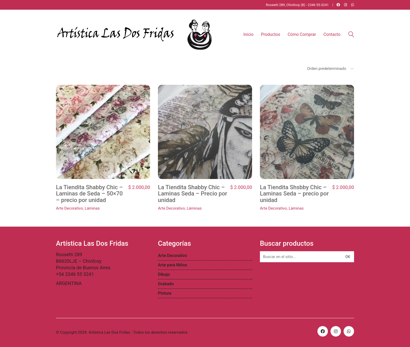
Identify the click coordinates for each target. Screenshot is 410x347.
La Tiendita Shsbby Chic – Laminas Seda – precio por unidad (294, 193)
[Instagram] (336, 331)
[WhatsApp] (349, 331)
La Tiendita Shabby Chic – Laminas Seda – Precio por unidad (192, 193)
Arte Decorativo (69, 208)
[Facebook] (322, 331)
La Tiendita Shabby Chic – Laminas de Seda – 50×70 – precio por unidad (89, 193)
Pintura (164, 293)
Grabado (166, 283)
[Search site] (351, 35)
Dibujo (164, 274)
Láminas (92, 208)
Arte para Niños (172, 264)
